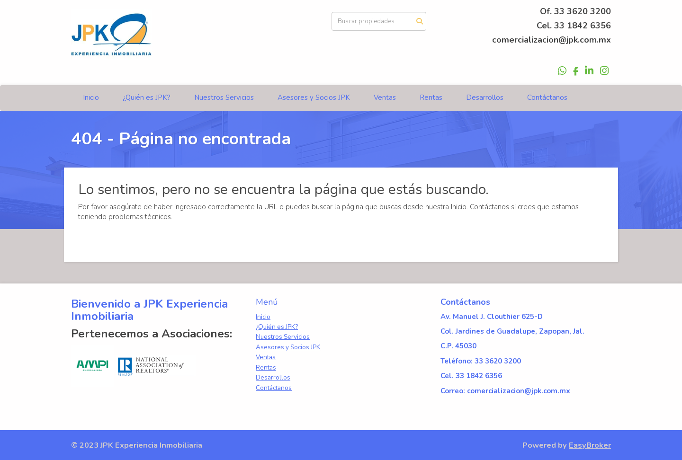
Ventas (385, 97)
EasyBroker (590, 445)
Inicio (91, 97)
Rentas (431, 97)
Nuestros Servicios (224, 97)
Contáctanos (547, 97)
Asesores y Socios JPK (314, 97)
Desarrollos (484, 97)
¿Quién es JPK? (146, 97)
